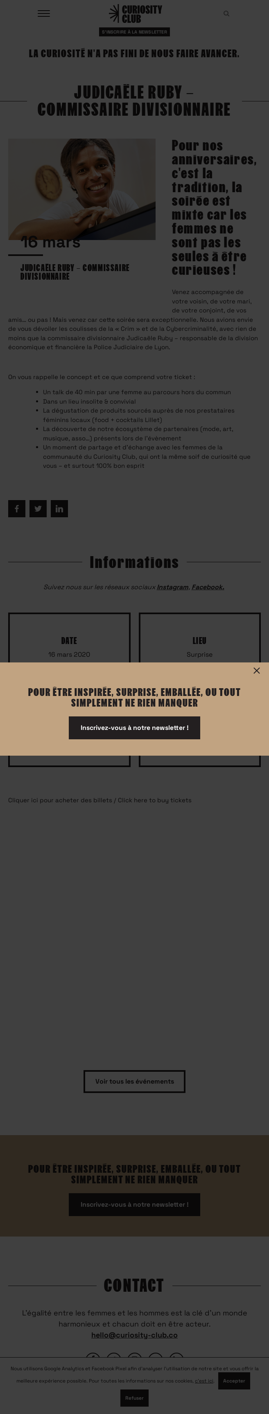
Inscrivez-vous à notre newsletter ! (135, 727)
